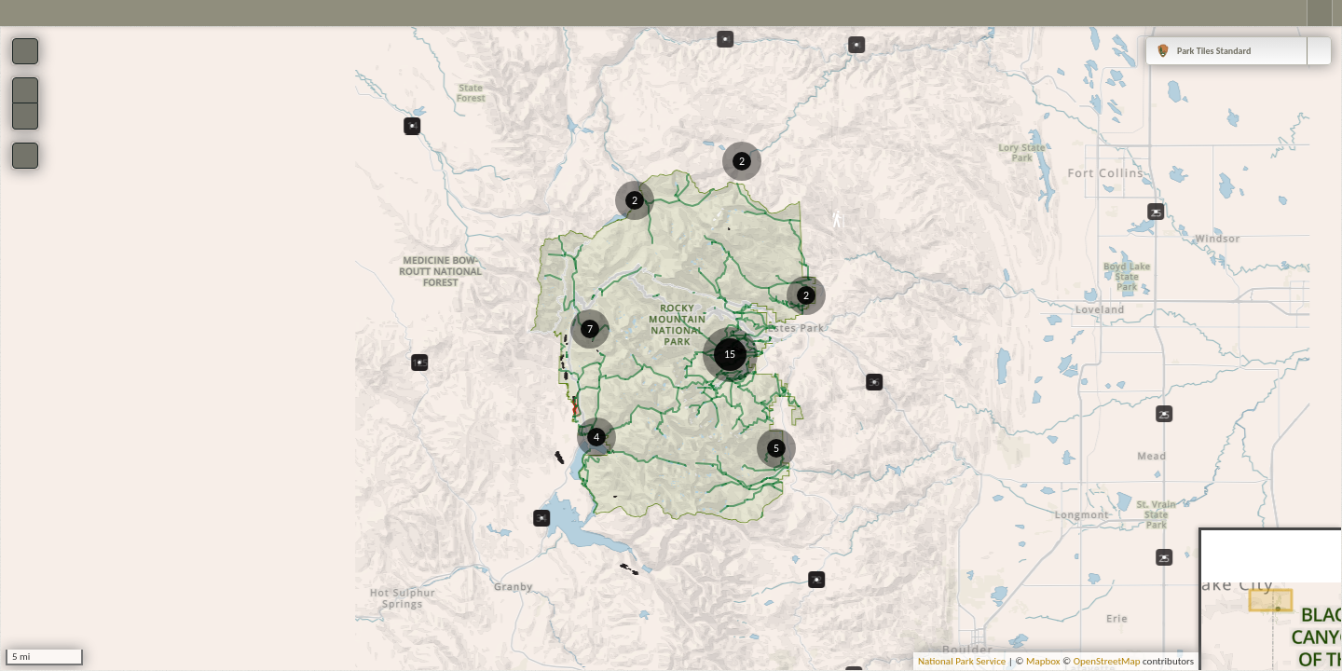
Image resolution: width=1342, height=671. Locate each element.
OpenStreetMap (1107, 661)
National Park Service (962, 661)
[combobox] (1238, 50)
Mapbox (1043, 661)
